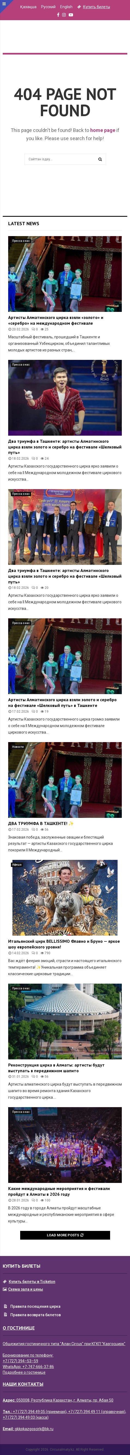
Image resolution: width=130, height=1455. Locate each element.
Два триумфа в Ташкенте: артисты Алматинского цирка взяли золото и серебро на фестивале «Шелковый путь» (65, 446)
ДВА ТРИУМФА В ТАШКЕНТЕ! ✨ (41, 823)
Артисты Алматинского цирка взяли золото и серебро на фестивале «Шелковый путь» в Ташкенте (62, 702)
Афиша (17, 864)
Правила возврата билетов (32, 1315)
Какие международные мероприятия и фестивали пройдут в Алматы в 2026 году (59, 1191)
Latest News (23, 223)
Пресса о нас (21, 240)
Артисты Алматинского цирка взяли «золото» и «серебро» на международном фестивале (55, 320)
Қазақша (28, 7)
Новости (18, 746)
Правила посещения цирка (32, 1307)
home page (102, 130)
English (66, 7)
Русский (48, 7)
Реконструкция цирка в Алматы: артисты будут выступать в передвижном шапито (56, 1067)
